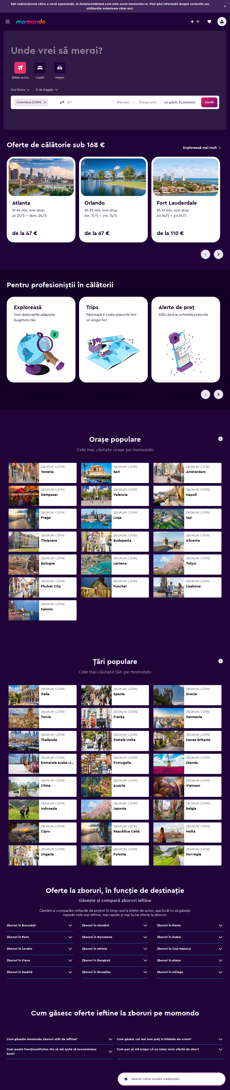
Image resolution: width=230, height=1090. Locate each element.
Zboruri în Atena (169, 960)
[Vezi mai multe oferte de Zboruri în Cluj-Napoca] (220, 949)
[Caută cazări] (40, 68)
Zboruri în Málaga (170, 972)
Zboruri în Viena (18, 960)
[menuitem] (20, 71)
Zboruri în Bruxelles (96, 972)
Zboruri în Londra (19, 948)
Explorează (28, 307)
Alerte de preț (177, 307)
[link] (201, 147)
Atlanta (21, 203)
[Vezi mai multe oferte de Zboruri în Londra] (70, 949)
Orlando (94, 203)
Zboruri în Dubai (169, 937)
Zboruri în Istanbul (95, 925)
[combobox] (20, 90)
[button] (225, 6)
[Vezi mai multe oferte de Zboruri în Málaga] (220, 972)
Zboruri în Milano (94, 948)
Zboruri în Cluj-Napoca (174, 948)
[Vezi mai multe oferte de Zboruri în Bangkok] (145, 960)
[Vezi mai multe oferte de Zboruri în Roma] (220, 925)
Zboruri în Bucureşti (21, 925)
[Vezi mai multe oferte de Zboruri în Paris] (70, 937)
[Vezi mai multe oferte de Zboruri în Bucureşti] (70, 925)
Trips (92, 307)
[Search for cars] (60, 68)
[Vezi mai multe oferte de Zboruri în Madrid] (70, 972)
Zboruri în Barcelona (97, 937)
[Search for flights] (20, 68)
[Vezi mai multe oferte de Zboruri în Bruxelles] (145, 972)
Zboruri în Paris (18, 937)
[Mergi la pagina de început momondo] (30, 21)
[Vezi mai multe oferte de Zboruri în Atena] (220, 960)
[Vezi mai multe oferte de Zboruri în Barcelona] (145, 937)
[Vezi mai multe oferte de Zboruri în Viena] (70, 960)
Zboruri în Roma (169, 925)
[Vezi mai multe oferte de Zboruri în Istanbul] (145, 925)
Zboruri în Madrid (19, 972)
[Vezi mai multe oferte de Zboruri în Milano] (145, 949)
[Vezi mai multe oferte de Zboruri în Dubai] (220, 937)
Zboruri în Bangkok (96, 960)
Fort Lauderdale (177, 203)
